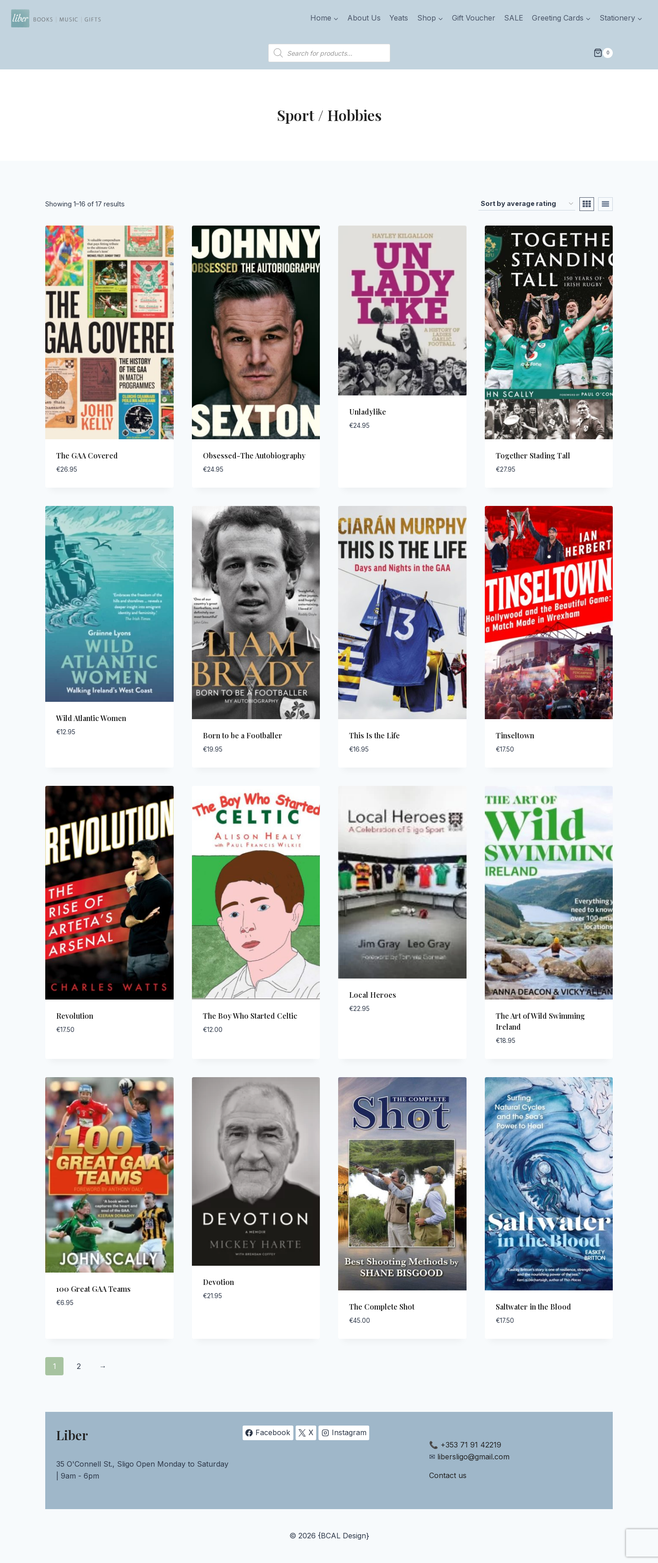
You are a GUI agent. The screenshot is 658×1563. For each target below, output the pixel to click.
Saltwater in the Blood (533, 1306)
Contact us (448, 1475)
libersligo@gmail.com (473, 1456)
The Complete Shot (381, 1306)
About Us (364, 17)
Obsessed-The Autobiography (254, 455)
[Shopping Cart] (603, 53)
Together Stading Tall (533, 455)
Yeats (398, 17)
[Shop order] (526, 204)
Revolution (74, 1016)
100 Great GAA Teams (93, 1289)
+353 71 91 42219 (470, 1444)
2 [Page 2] (79, 1366)
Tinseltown (515, 735)
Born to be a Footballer (242, 735)
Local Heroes (372, 995)
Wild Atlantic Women (91, 718)
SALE (513, 17)
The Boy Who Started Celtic (250, 1016)
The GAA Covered (87, 455)
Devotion (218, 1282)
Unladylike (367, 411)
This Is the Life (374, 735)
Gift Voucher (473, 17)
